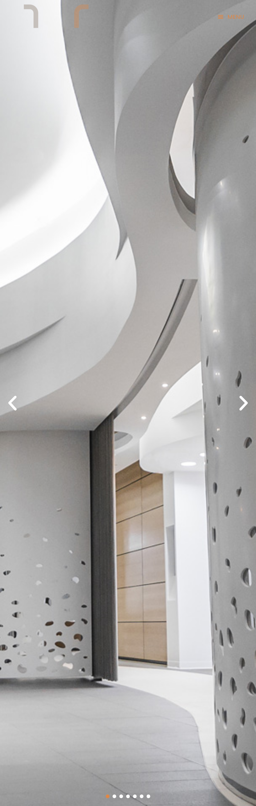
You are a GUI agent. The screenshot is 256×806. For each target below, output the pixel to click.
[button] (231, 16)
